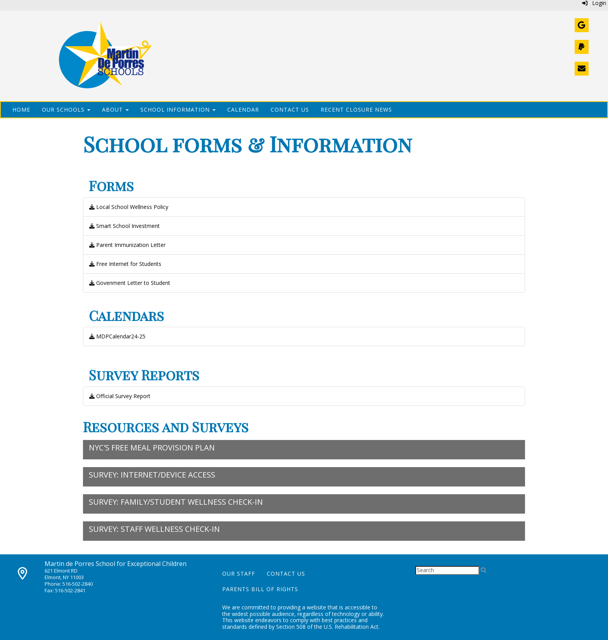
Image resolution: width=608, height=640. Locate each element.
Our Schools (66, 109)
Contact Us (290, 109)
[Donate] (582, 47)
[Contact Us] (582, 69)
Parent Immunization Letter (127, 244)
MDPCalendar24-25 (117, 336)
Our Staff (238, 573)
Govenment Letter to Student (129, 282)
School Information (178, 109)
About (115, 109)
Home (21, 109)
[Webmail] (582, 25)
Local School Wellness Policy (128, 206)
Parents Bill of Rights (260, 589)
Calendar (243, 109)
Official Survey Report (119, 396)
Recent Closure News (356, 109)
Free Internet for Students (125, 263)
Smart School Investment (124, 225)
